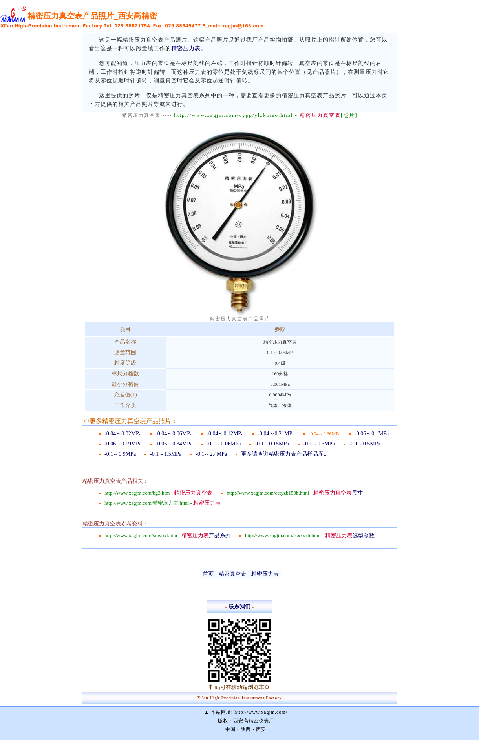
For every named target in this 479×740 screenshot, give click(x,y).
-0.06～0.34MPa (173, 444)
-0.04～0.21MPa (276, 433)
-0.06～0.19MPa (122, 444)
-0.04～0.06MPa (173, 433)
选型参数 (350, 535)
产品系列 (206, 535)
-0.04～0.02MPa (122, 433)
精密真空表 (232, 574)
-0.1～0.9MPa (120, 454)
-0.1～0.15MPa (272, 444)
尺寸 (338, 493)
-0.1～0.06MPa (224, 444)
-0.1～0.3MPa (319, 444)
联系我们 (239, 606)
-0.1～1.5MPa (165, 454)
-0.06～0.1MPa (372, 433)
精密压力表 (186, 48)
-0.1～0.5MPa (364, 444)
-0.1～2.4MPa (211, 454)
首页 (208, 574)
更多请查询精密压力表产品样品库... (284, 454)
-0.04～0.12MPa (225, 433)
